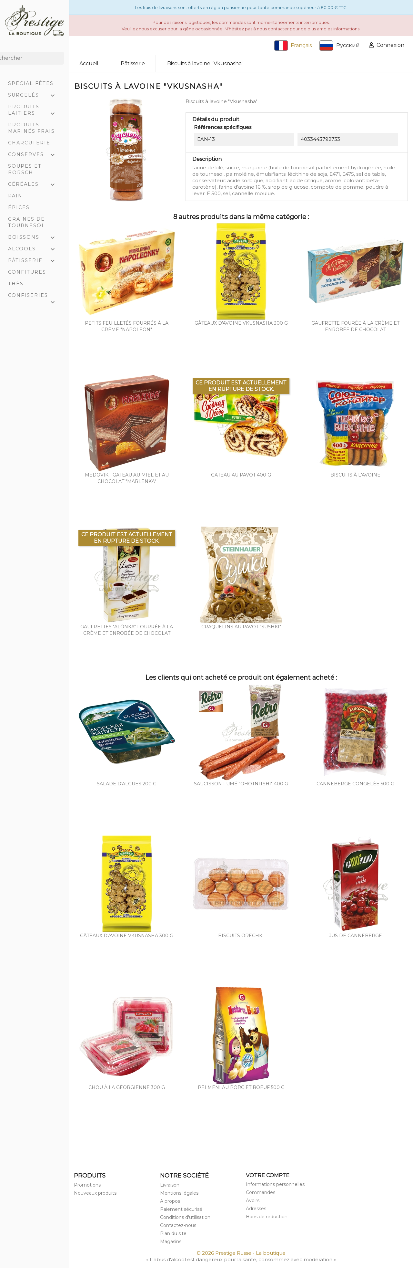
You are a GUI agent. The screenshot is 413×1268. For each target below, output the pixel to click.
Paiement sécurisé (181, 1209)
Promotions (87, 1185)
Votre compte (267, 1175)
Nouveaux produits (95, 1193)
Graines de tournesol (26, 222)
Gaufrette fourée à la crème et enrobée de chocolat (355, 326)
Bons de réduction (266, 1217)
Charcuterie (29, 143)
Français (293, 45)
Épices (19, 207)
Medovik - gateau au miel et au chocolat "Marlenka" (127, 478)
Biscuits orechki (241, 935)
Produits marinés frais (31, 128)
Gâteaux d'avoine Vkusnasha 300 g (241, 323)
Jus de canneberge (355, 935)
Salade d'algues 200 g (126, 784)
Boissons (34, 238)
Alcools (34, 249)
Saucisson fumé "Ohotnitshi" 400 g (241, 784)
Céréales (34, 185)
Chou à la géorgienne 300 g (126, 1087)
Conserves (34, 155)
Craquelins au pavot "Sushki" (241, 627)
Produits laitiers (34, 111)
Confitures (27, 272)
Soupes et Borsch (25, 169)
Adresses (256, 1208)
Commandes (260, 1192)
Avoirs (252, 1200)
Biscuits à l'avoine (355, 475)
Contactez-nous (178, 1225)
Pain (15, 196)
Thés (16, 284)
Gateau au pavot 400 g (241, 475)
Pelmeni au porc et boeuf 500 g (241, 1087)
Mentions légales (179, 1193)
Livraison (169, 1185)
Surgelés (34, 96)
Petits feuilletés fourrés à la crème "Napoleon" (126, 326)
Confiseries (34, 296)
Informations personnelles (275, 1184)
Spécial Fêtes (31, 83)
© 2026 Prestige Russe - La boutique (241, 1253)
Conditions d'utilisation (185, 1217)
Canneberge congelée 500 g (355, 784)
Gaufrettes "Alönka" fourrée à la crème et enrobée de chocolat (126, 630)
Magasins (170, 1241)
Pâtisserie (34, 261)
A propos (170, 1201)
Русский (339, 45)
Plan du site (173, 1233)
